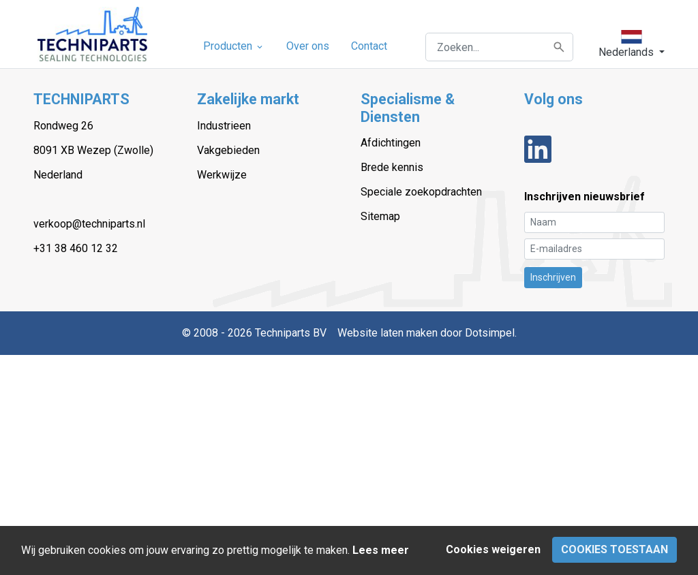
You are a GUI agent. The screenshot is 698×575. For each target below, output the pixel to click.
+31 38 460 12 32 (75, 248)
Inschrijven (553, 277)
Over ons (307, 46)
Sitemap (380, 216)
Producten (233, 46)
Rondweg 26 (63, 125)
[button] (631, 44)
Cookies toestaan (614, 549)
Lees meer (380, 550)
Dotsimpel (490, 332)
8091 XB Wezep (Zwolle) (93, 150)
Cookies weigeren (493, 549)
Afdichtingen (391, 142)
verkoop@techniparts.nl (89, 223)
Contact (369, 46)
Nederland (57, 174)
